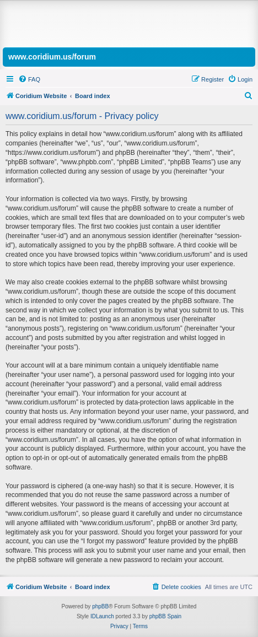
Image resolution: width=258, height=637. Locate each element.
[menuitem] (29, 79)
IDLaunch (102, 616)
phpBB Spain (165, 616)
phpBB (100, 606)
